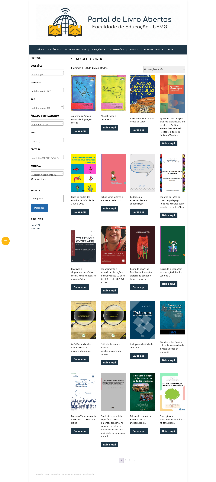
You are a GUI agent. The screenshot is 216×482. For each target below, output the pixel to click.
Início (40, 49)
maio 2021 (36, 225)
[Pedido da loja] (164, 69)
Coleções (97, 49)
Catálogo (54, 49)
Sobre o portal (153, 49)
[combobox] (47, 73)
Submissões (117, 49)
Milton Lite (89, 474)
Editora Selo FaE (75, 49)
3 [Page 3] (129, 460)
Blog (171, 49)
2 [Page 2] (125, 460)
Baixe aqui (80, 131)
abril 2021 (36, 228)
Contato (134, 49)
